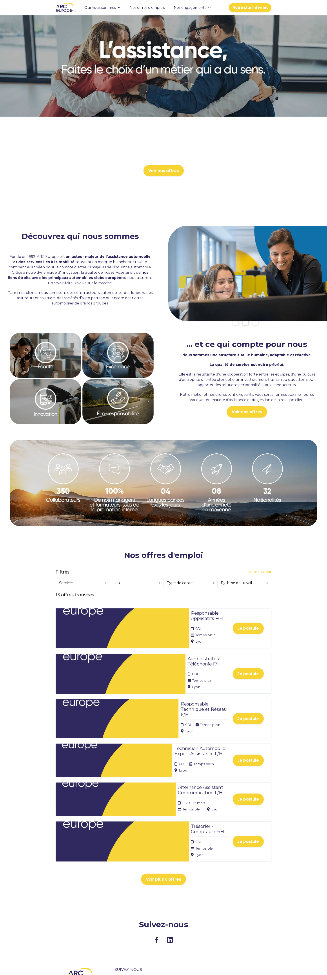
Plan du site (163, 909)
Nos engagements (192, 7)
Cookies (160, 904)
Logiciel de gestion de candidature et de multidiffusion (164, 967)
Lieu (136, 583)
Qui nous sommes (102, 7)
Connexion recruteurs (163, 916)
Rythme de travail (244, 583)
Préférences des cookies (167, 924)
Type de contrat (190, 583)
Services (82, 583)
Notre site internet (250, 7)
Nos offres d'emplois (147, 7)
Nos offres (122, 904)
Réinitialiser (259, 571)
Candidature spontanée (124, 911)
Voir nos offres (163, 170)
